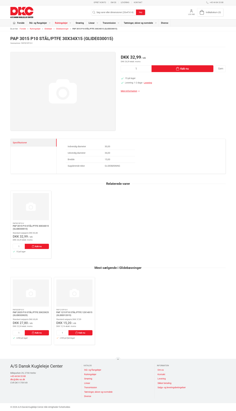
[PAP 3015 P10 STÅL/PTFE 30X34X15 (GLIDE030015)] (31, 206)
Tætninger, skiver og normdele (98, 392)
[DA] (21, 12)
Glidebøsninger (62, 29)
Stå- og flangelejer (92, 370)
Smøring (80, 23)
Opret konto (100, 2)
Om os (113, 2)
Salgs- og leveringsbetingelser (172, 387)
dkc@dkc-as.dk (17, 379)
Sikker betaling (164, 383)
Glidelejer (48, 29)
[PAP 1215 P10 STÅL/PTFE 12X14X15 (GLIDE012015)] (74, 293)
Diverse (164, 23)
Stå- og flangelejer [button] (40, 23)
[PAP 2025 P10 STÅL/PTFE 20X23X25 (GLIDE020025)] (31, 293)
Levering (125, 2)
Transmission (90, 387)
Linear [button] (93, 23)
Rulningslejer (35, 29)
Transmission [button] (111, 23)
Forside (23, 29)
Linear (87, 383)
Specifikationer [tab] (20, 142)
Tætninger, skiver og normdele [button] (140, 23)
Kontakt (138, 2)
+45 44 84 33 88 (18, 376)
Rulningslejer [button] (63, 23)
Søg (140, 12)
